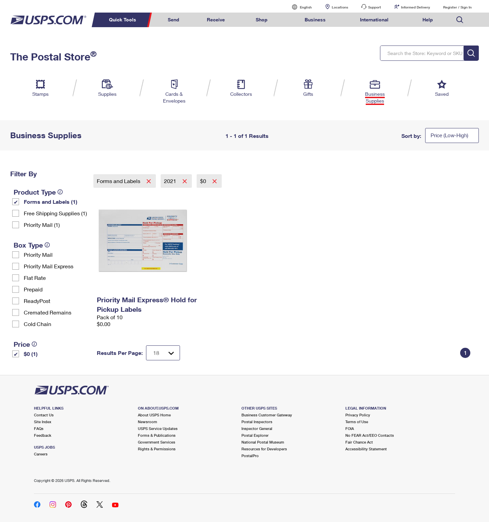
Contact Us (44, 415)
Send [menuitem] (173, 19)
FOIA (349, 428)
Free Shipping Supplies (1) (55, 213)
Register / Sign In (457, 7)
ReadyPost (37, 301)
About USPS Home (154, 415)
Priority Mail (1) (42, 224)
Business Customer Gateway (266, 415)
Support (374, 7)
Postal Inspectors (256, 421)
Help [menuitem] (427, 19)
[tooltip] (60, 192)
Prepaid (33, 289)
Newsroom (147, 421)
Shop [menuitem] (262, 19)
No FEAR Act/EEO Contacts (369, 435)
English (299, 7)
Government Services (156, 442)
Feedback (42, 435)
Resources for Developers (264, 449)
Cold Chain (37, 324)
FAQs (38, 428)
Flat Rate (35, 277)
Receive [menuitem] (216, 19)
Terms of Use (356, 421)
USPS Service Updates (158, 428)
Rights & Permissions (157, 449)
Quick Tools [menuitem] (122, 19)
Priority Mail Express (48, 266)
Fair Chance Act (359, 442)
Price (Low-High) (449, 135)
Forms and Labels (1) (50, 201)
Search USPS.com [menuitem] (459, 20)
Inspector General (256, 428)
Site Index (42, 421)
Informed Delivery (415, 7)
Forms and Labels (119, 181)
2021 (171, 181)
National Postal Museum (262, 442)
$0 (203, 181)
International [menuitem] (374, 19)
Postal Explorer (255, 435)
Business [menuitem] (315, 19)
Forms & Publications (157, 435)
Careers (41, 454)
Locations (340, 7)
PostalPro (250, 455)
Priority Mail (38, 254)
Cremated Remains (47, 312)
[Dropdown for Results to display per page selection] (163, 352)
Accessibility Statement (366, 449)
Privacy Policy (357, 415)
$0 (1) (31, 353)
